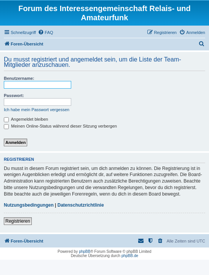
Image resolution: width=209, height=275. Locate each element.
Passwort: (14, 95)
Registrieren (17, 221)
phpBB (84, 251)
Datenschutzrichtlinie (80, 205)
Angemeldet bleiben (26, 119)
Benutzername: (19, 78)
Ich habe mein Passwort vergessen (36, 109)
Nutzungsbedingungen (29, 205)
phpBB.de (129, 256)
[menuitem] (45, 32)
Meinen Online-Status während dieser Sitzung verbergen (60, 126)
